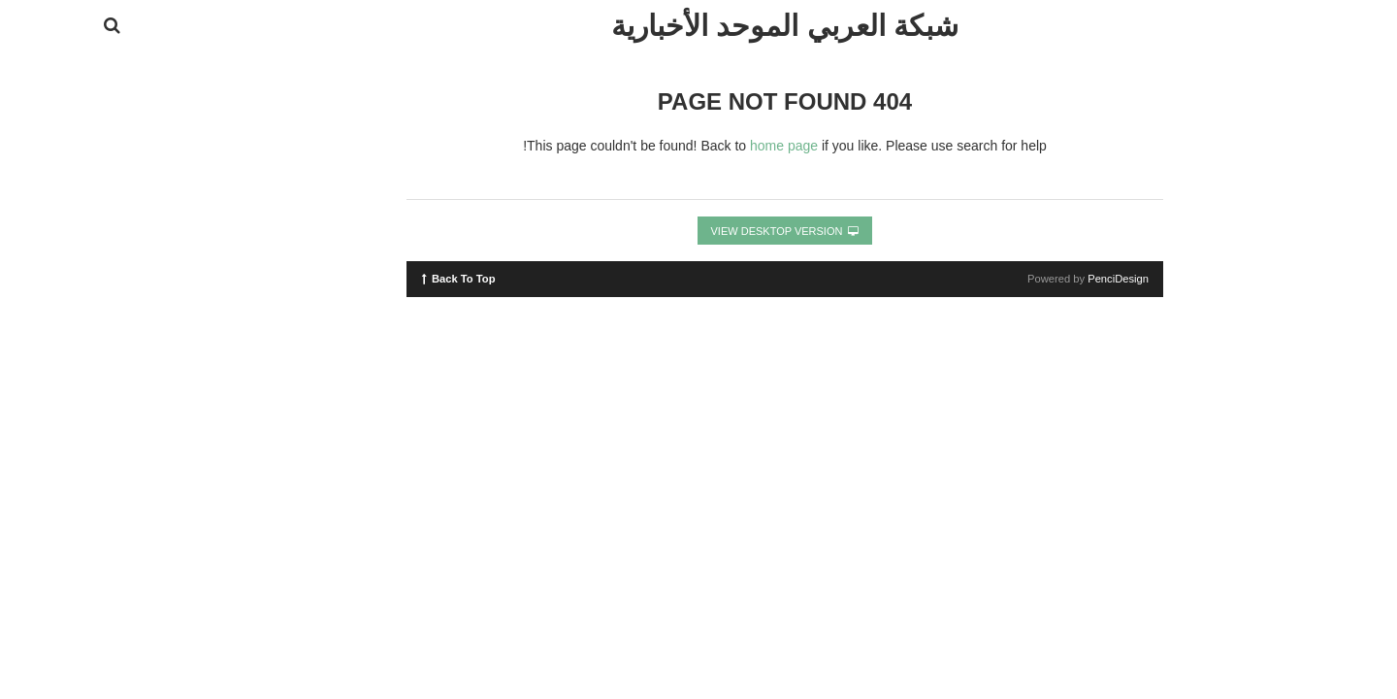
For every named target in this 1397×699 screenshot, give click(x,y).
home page (697, 145)
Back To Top (372, 278)
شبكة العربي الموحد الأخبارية (698, 26)
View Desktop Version (699, 231)
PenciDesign (1031, 278)
